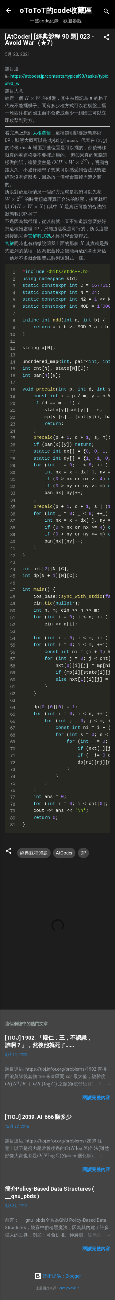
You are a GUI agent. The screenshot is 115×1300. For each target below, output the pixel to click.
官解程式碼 (39, 236)
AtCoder (64, 853)
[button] (106, 38)
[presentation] (33, 98)
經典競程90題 (34, 853)
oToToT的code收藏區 (56, 10)
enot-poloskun (69, 1288)
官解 (9, 243)
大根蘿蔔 (42, 133)
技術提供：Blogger (57, 1276)
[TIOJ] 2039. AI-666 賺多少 (38, 1117)
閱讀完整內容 (96, 1097)
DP (83, 853)
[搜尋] (106, 12)
